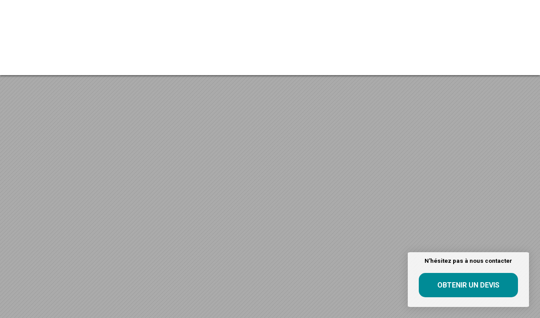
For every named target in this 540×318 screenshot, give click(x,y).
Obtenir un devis (468, 285)
